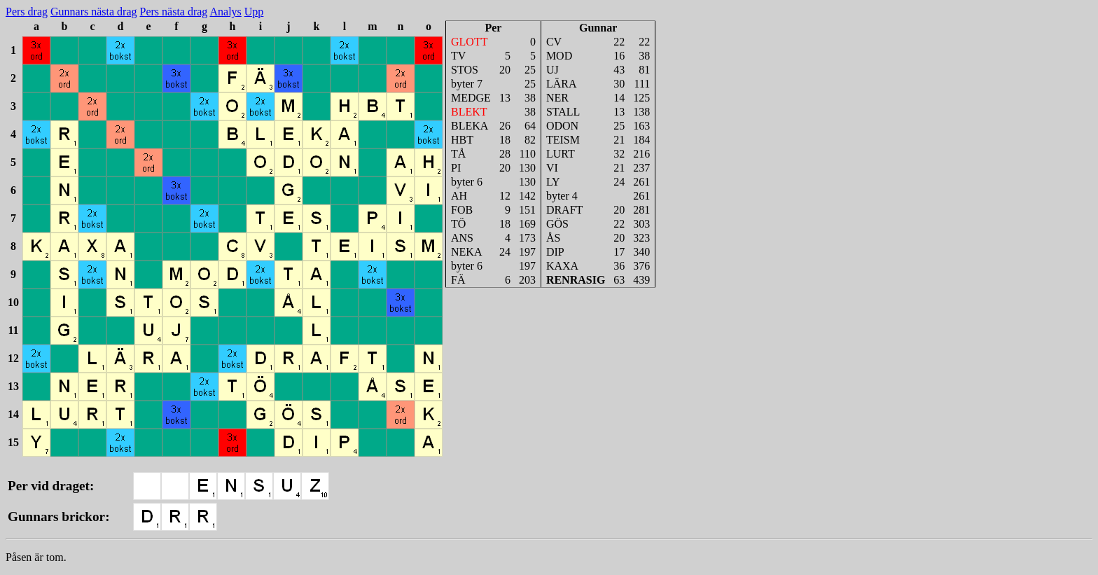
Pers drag (27, 12)
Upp (254, 12)
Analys (225, 12)
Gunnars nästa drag (93, 12)
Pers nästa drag (174, 12)
